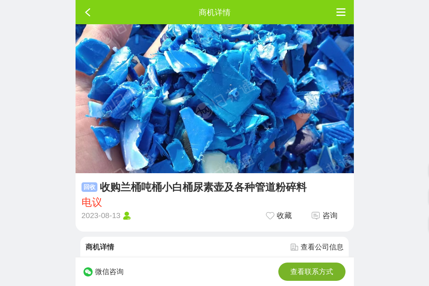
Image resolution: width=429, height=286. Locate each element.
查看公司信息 (317, 247)
